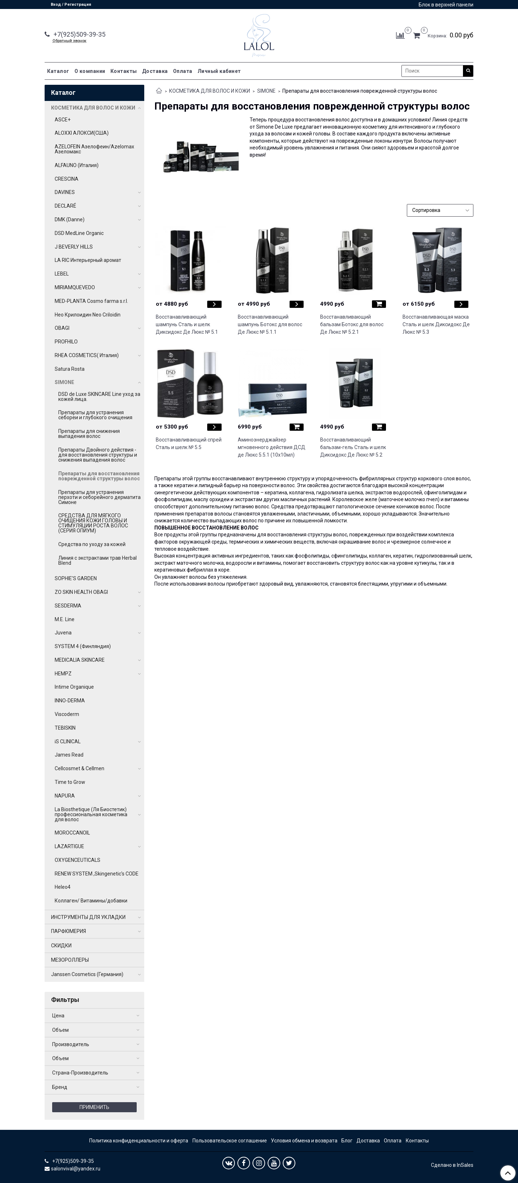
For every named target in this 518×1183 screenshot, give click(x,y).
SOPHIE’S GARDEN (76, 578)
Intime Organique (74, 687)
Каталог (58, 71)
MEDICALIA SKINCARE (80, 660)
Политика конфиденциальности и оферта (138, 1140)
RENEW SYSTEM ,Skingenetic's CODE (96, 874)
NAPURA (65, 796)
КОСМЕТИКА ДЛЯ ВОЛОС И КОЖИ (209, 91)
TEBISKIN (65, 728)
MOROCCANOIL (72, 833)
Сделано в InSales (452, 1165)
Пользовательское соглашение (229, 1140)
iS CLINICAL (68, 741)
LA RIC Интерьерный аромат (88, 260)
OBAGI (62, 328)
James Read (69, 755)
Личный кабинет (219, 71)
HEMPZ (63, 673)
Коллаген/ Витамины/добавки (91, 901)
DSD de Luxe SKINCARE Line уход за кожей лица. (99, 396)
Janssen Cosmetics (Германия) (87, 974)
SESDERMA (68, 606)
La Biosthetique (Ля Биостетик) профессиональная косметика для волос (91, 814)
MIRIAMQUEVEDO (75, 287)
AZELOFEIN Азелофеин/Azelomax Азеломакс (94, 149)
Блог (347, 1140)
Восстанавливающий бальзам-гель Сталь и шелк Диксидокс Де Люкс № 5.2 (353, 447)
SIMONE (266, 91)
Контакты (123, 71)
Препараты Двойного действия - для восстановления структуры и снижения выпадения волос (97, 455)
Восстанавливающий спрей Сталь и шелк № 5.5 (189, 443)
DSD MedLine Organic (79, 233)
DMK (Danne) (70, 219)
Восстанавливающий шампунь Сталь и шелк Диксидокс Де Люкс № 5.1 (187, 324)
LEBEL (62, 274)
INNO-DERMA (70, 700)
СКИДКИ (61, 945)
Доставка (155, 71)
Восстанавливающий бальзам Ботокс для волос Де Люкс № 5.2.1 (351, 324)
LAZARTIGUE (69, 846)
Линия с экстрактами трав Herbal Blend (97, 560)
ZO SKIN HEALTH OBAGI (81, 592)
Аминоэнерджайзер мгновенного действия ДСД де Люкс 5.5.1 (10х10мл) (271, 447)
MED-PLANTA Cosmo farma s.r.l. (91, 301)
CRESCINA (66, 179)
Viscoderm (67, 714)
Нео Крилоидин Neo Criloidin (88, 315)
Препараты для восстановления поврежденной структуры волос (99, 476)
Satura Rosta (70, 369)
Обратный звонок (69, 41)
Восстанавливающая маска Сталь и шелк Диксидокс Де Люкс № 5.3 (436, 324)
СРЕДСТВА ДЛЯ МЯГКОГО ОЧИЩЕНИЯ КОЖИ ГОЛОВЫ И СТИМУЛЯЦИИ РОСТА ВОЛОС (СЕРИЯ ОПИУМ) (93, 523)
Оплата (182, 71)
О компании (89, 71)
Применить (94, 1107)
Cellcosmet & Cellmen (79, 768)
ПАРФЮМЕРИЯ (68, 931)
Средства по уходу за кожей (92, 544)
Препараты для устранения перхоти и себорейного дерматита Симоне (99, 497)
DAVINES (65, 192)
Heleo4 (63, 887)
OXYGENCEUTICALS (77, 860)
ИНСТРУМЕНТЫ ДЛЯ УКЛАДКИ (88, 917)
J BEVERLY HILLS (74, 247)
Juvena (63, 633)
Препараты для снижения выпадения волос (89, 433)
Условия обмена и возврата (304, 1140)
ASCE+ (63, 120)
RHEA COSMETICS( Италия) (87, 355)
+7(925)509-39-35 (78, 34)
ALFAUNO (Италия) (77, 165)
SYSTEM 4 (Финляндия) (83, 646)
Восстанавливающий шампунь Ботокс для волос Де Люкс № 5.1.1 (270, 324)
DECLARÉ (65, 206)
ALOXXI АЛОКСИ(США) (82, 133)
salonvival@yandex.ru (75, 1169)
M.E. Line (64, 619)
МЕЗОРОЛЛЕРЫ (70, 960)
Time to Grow (70, 782)
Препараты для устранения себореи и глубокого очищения (95, 415)
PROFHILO (66, 342)
